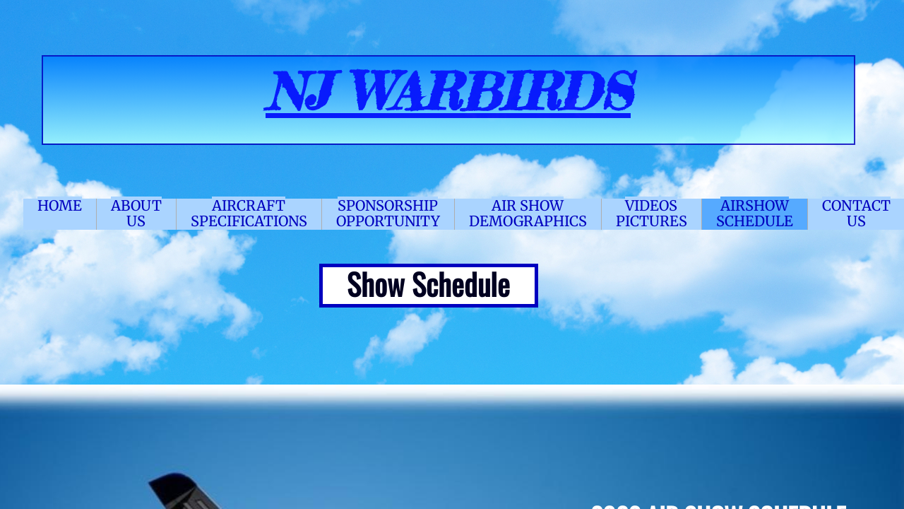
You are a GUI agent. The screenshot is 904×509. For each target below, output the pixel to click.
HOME (59, 205)
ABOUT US (136, 213)
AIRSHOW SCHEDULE (754, 213)
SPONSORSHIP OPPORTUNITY (388, 213)
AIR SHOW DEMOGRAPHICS (528, 213)
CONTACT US (856, 213)
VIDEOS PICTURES (651, 213)
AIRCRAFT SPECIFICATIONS (249, 213)
